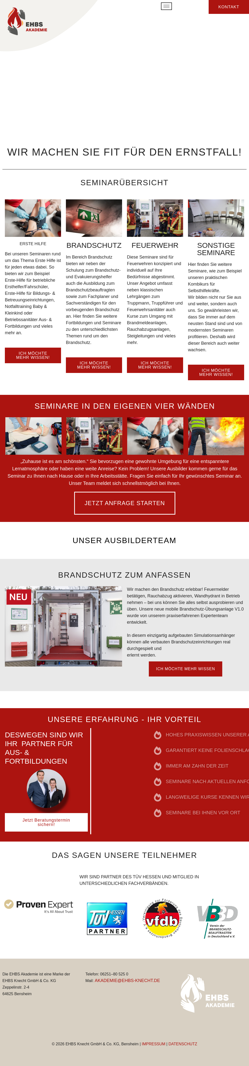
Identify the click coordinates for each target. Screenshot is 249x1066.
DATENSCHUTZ (183, 1044)
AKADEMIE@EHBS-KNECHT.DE (127, 980)
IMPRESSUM (153, 1044)
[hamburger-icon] (166, 6)
